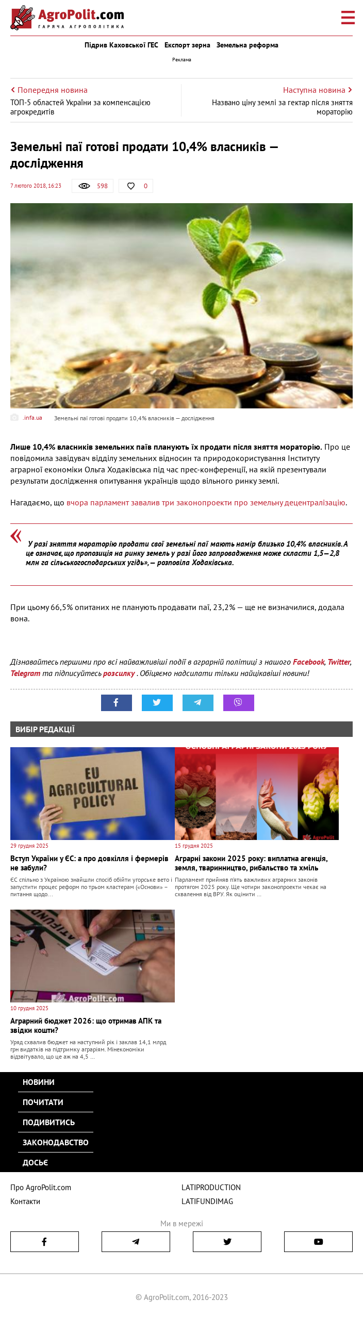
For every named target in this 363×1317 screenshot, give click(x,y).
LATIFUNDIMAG (207, 1201)
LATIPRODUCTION (211, 1187)
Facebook (308, 661)
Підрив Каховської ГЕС (121, 45)
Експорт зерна (187, 45)
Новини (39, 1082)
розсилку (120, 673)
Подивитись (49, 1122)
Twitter (338, 661)
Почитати (43, 1102)
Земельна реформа (247, 45)
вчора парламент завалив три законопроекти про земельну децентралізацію (206, 502)
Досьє (35, 1162)
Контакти (25, 1201)
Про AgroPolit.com (40, 1187)
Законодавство (56, 1142)
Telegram (25, 673)
